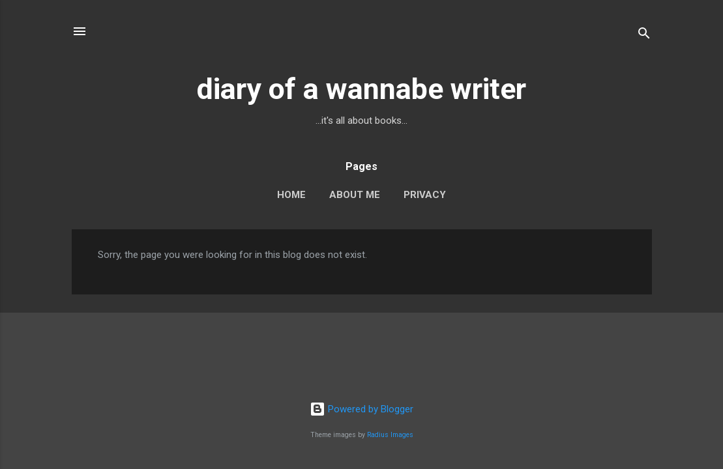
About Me (354, 195)
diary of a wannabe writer (361, 89)
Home (291, 195)
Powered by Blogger (361, 409)
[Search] (644, 35)
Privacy (425, 195)
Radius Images (390, 435)
